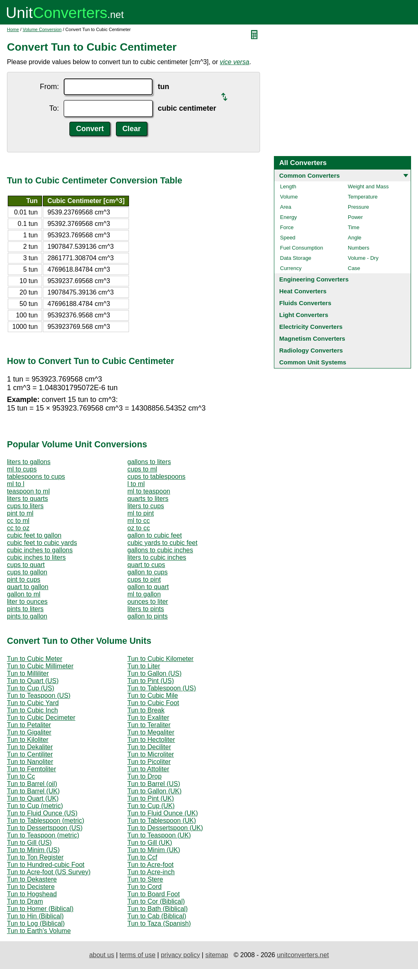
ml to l (15, 483)
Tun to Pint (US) (150, 680)
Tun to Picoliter (149, 761)
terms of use (138, 954)
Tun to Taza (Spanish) (159, 923)
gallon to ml (23, 594)
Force (286, 227)
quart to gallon (27, 586)
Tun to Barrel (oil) (32, 783)
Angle (354, 237)
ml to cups (22, 469)
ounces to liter (147, 601)
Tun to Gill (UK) (149, 842)
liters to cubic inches (156, 557)
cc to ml (18, 520)
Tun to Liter (143, 666)
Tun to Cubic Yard (33, 702)
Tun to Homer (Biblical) (40, 908)
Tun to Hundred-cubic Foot (45, 864)
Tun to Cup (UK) (151, 805)
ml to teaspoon (148, 491)
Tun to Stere (145, 879)
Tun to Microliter (150, 754)
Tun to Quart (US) (33, 680)
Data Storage (295, 258)
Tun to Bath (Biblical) (157, 908)
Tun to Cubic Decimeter (41, 717)
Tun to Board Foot (153, 894)
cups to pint (144, 579)
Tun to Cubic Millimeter (40, 666)
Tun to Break (146, 710)
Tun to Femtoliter (31, 769)
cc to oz (18, 528)
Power (355, 217)
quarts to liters (147, 498)
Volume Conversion (42, 29)
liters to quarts (27, 498)
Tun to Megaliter (150, 732)
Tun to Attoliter (148, 769)
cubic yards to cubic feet (162, 542)
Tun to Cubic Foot (153, 702)
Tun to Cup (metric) (35, 805)
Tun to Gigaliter (29, 732)
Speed (288, 237)
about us (101, 954)
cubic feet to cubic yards (42, 542)
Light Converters (303, 314)
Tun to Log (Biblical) (36, 923)
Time (353, 227)
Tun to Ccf (142, 857)
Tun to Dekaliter (30, 746)
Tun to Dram (25, 901)
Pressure (358, 207)
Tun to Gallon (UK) (154, 791)
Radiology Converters (311, 350)
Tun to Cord (144, 886)
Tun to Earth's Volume (39, 930)
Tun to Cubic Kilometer (160, 658)
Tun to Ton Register (35, 857)
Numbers (358, 248)
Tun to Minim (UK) (153, 849)
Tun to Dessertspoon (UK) (165, 827)
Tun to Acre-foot (150, 864)
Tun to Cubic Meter (34, 658)
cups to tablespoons (156, 476)
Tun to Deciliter (149, 746)
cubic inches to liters (36, 557)
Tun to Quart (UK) (33, 798)
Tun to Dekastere (32, 879)
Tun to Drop (144, 776)
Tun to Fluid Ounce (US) (42, 813)
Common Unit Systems (312, 362)
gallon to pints (147, 616)
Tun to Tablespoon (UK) (161, 820)
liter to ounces (27, 601)
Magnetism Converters (312, 338)
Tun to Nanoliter (30, 761)
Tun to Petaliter (29, 724)
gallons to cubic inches (160, 550)
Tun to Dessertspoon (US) (44, 827)
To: (54, 108)
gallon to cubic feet (154, 535)
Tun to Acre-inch (151, 872)
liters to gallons (29, 461)
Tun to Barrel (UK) (33, 791)
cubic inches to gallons (40, 550)
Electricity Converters (310, 326)
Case (354, 268)
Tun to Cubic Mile (152, 695)
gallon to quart (148, 586)
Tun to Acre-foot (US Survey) (49, 872)
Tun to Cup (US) (30, 688)
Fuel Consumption (301, 248)
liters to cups (145, 505)
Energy (288, 217)
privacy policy (180, 954)
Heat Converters (303, 291)
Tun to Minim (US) (33, 849)
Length (288, 186)
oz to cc (138, 528)
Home (13, 29)
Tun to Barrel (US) (153, 783)
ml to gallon (144, 594)
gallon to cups (147, 572)
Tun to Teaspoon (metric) (43, 835)
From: (49, 87)
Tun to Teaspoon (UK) (159, 835)
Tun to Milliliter (28, 673)
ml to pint (140, 513)
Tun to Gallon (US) (154, 673)
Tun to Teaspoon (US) (39, 695)
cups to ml (142, 469)
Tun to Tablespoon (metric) (45, 820)
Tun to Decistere (31, 886)
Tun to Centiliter (30, 754)
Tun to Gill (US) (29, 842)
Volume (289, 197)
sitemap (216, 954)
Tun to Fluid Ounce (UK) (162, 813)
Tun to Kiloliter (28, 739)
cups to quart (26, 564)
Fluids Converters (305, 302)
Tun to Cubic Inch (32, 710)
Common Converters (309, 175)
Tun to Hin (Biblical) (35, 916)
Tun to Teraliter (149, 724)
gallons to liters (149, 461)
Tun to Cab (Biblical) (156, 916)
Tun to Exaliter (148, 717)
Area (285, 207)
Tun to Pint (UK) (150, 798)
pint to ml (20, 513)
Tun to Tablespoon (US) (161, 688)
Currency (291, 268)
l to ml (136, 483)
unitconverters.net (303, 954)
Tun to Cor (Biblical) (156, 901)
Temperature (363, 197)
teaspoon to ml (28, 491)
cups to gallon (27, 572)
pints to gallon (27, 616)
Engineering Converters (314, 279)
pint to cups (23, 579)
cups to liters (25, 505)
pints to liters (25, 608)
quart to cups (146, 564)
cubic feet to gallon (34, 535)
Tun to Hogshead (32, 894)
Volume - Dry (363, 258)
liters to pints (145, 608)
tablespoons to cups (36, 476)
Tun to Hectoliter (151, 739)
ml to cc (138, 520)
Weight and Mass (368, 186)
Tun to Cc (21, 776)
